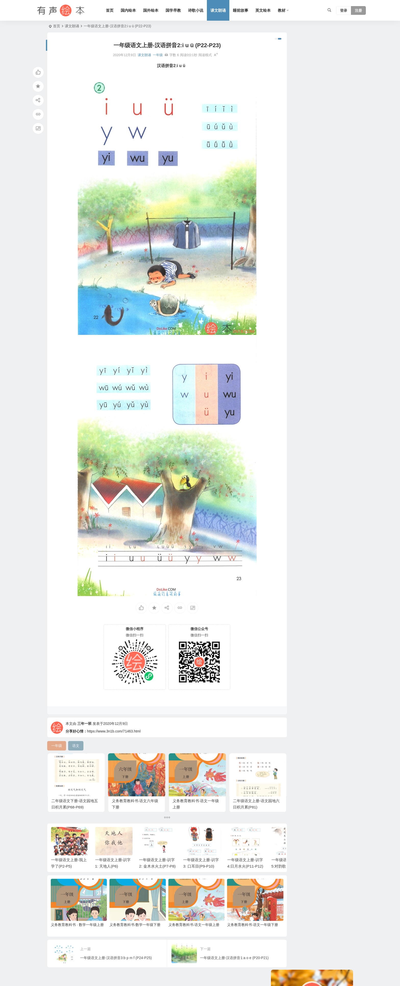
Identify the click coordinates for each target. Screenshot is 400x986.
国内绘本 (133, 10)
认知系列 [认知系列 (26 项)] (305, 159)
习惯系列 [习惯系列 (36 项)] (314, 197)
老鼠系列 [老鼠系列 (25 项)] (324, 166)
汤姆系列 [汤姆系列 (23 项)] (283, 212)
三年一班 (84, 732)
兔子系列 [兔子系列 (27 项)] (302, 235)
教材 (286, 10)
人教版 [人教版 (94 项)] (296, 227)
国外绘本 (155, 10)
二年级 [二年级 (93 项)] (312, 227)
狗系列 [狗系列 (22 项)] (339, 182)
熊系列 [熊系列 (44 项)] (300, 182)
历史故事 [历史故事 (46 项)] (283, 235)
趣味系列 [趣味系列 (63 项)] (321, 235)
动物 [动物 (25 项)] (325, 182)
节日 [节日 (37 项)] (313, 220)
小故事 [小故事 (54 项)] (318, 151)
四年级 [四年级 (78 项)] (300, 220)
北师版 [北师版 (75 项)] (341, 189)
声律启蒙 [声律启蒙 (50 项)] (283, 197)
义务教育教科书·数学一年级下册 (130, 926)
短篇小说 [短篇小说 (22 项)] (324, 159)
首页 (114, 10)
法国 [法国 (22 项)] (329, 205)
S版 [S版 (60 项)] (309, 166)
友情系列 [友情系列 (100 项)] (317, 212)
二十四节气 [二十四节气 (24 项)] (285, 159)
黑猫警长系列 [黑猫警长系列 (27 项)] (332, 174)
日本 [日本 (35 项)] (298, 166)
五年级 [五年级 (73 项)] (281, 205)
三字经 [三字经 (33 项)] (327, 220)
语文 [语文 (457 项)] (298, 197)
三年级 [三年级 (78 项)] (334, 212)
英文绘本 (268, 10)
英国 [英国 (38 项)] (313, 174)
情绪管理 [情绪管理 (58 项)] (329, 227)
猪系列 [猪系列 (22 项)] (300, 212)
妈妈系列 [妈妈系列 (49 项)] (301, 151)
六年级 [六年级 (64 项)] (281, 243)
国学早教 (178, 10)
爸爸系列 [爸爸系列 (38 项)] (283, 166)
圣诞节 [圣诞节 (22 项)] (333, 151)
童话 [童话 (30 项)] (279, 189)
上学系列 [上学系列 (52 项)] (283, 220)
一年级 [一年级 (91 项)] (300, 174)
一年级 (149, 55)
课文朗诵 (223, 10)
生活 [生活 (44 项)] (313, 243)
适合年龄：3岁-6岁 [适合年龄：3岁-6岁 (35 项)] (306, 205)
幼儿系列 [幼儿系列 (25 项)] (283, 174)
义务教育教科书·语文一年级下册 (238, 926)
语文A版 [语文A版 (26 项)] (282, 151)
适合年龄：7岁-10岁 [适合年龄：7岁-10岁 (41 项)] (304, 189)
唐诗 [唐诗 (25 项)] (313, 182)
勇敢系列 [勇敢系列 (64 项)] (333, 197)
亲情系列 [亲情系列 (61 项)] (283, 182)
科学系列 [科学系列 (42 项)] (298, 243)
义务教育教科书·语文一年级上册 (184, 926)
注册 (358, 10)
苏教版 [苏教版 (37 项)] (281, 227)
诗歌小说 (200, 10)
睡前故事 (245, 10)
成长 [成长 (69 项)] (336, 235)
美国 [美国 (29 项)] (328, 189)
